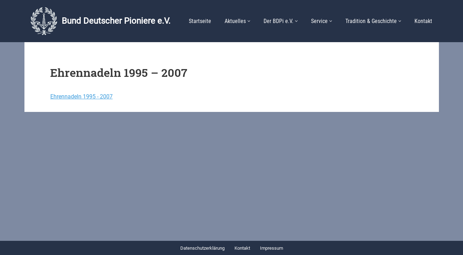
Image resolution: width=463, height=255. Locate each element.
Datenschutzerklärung (202, 248)
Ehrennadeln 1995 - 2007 (81, 96)
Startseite (200, 21)
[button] (249, 21)
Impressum (271, 248)
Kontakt (423, 21)
